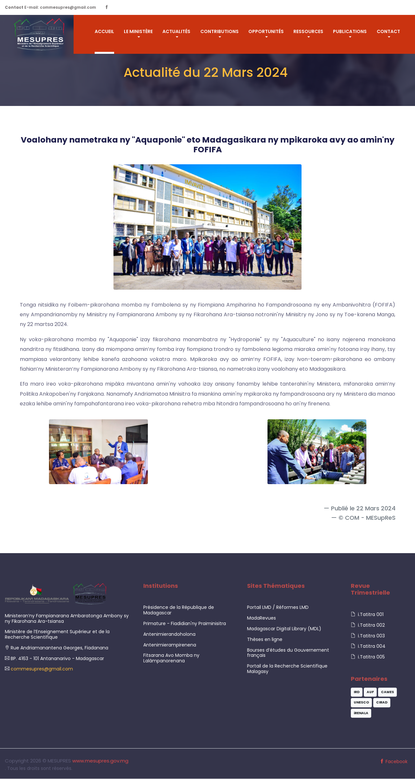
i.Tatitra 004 (368, 646)
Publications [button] (350, 31)
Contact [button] (388, 31)
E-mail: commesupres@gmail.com (50, 7)
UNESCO (361, 702)
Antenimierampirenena (169, 645)
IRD (357, 692)
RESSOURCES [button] (308, 31)
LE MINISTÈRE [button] (138, 31)
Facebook (394, 762)
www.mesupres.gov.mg (100, 761)
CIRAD (381, 702)
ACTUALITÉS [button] (176, 31)
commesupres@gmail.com (41, 669)
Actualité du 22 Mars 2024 (205, 73)
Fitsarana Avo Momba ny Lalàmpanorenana (171, 658)
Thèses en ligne (264, 639)
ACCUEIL (104, 31)
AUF (370, 692)
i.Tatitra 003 (368, 636)
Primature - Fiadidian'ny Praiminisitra (184, 624)
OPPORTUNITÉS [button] (266, 31)
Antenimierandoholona (169, 634)
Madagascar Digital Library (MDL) (284, 629)
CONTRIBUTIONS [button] (219, 31)
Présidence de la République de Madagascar (178, 610)
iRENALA (361, 713)
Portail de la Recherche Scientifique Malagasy (287, 669)
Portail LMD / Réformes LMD (278, 607)
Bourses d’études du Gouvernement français (288, 653)
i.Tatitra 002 (368, 625)
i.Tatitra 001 (367, 614)
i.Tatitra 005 (368, 657)
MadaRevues (261, 618)
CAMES (387, 692)
